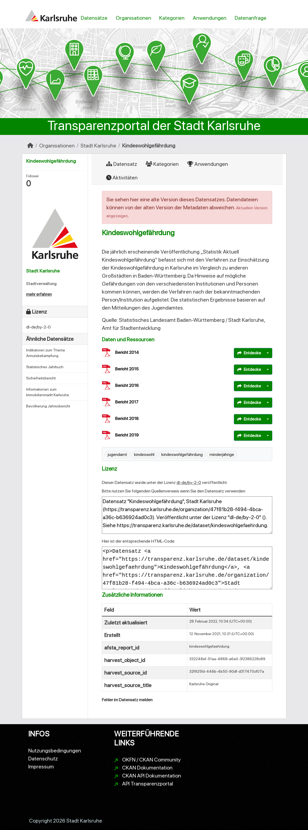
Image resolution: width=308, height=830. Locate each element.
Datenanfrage (250, 18)
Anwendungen (209, 18)
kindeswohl (144, 454)
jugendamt (117, 454)
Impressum (41, 766)
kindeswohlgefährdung (182, 454)
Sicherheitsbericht (41, 378)
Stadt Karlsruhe (98, 145)
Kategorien (172, 18)
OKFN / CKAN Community (151, 759)
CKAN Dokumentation (147, 767)
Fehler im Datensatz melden (127, 699)
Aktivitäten (122, 177)
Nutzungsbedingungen (54, 750)
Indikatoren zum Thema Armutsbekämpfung (45, 353)
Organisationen (133, 18)
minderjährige (222, 454)
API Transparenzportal (147, 783)
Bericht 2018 (127, 418)
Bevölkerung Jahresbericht (48, 406)
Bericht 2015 (127, 368)
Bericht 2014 (127, 352)
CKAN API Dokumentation (151, 775)
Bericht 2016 (127, 385)
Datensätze (94, 18)
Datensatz (121, 164)
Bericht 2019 (127, 435)
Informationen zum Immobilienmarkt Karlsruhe (47, 392)
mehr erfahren (39, 294)
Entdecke (249, 352)
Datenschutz (43, 758)
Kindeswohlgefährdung (148, 145)
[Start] (30, 145)
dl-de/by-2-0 (189, 482)
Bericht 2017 (126, 401)
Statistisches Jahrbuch (44, 367)
